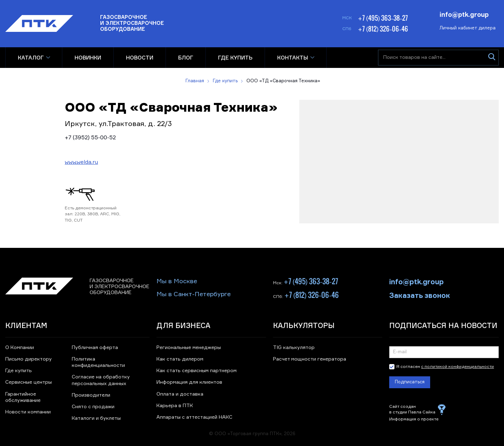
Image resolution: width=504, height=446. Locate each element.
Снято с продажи (93, 406)
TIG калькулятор (294, 347)
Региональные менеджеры (188, 347)
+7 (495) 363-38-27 (383, 17)
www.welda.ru (81, 162)
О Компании (19, 347)
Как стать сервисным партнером (196, 370)
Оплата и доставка (179, 394)
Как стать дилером (179, 359)
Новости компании (28, 412)
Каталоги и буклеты (96, 418)
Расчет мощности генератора (309, 359)
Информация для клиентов (189, 382)
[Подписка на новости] (444, 352)
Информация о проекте (414, 419)
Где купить (18, 370)
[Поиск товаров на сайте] (438, 58)
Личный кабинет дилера (468, 28)
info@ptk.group (464, 14)
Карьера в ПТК (174, 405)
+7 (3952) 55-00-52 (90, 138)
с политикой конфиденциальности (457, 367)
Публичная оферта (95, 347)
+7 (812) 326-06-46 (383, 28)
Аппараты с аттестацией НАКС (194, 417)
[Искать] (491, 58)
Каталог (31, 57)
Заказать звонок (419, 294)
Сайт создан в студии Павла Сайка (412, 409)
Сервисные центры (28, 382)
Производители (91, 395)
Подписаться (410, 382)
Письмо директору (28, 359)
